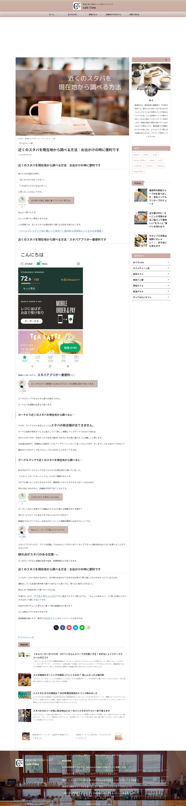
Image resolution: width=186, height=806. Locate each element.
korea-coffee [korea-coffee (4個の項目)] (139, 160)
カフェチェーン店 (27, 636)
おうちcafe (72, 14)
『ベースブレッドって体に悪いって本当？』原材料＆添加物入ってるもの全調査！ (53, 230)
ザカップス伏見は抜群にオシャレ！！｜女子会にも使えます (158, 236)
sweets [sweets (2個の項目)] (149, 166)
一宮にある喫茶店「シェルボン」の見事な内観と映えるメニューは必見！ (96, 791)
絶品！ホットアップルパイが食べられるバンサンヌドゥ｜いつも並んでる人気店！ (100, 778)
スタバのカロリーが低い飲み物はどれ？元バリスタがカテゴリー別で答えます (69, 709)
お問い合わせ (134, 14)
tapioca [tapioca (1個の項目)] (160, 166)
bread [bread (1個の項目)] (136, 154)
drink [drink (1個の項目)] (155, 154)
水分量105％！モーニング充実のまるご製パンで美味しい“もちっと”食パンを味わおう (158, 216)
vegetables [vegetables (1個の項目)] (139, 171)
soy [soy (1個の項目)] (159, 160)
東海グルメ (93, 14)
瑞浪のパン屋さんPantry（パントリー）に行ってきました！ (90, 772)
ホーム (51, 14)
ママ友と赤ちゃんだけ (43, 595)
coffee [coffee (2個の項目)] (146, 154)
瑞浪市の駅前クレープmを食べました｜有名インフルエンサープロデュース (97, 784)
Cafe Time (89, 7)
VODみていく (49, 617)
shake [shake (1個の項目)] (151, 160)
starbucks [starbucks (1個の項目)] (138, 166)
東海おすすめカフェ (113, 14)
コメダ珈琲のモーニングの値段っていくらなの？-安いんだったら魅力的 (66, 673)
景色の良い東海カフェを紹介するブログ (39, 758)
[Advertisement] (93, 36)
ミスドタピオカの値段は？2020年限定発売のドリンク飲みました (63, 691)
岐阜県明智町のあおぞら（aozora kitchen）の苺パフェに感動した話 (94, 765)
